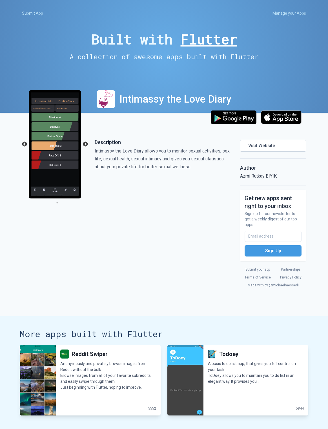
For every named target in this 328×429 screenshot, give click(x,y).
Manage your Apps (289, 13)
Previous (24, 144)
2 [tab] (44, 196)
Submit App (32, 13)
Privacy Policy (291, 277)
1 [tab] (36, 196)
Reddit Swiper (90, 354)
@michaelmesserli (284, 285)
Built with (164, 39)
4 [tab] (61, 196)
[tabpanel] (55, 144)
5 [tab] (70, 196)
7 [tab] (57, 202)
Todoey (228, 354)
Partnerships (291, 269)
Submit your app (257, 269)
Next (85, 144)
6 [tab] (78, 196)
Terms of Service (258, 277)
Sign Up (273, 250)
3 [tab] (53, 196)
